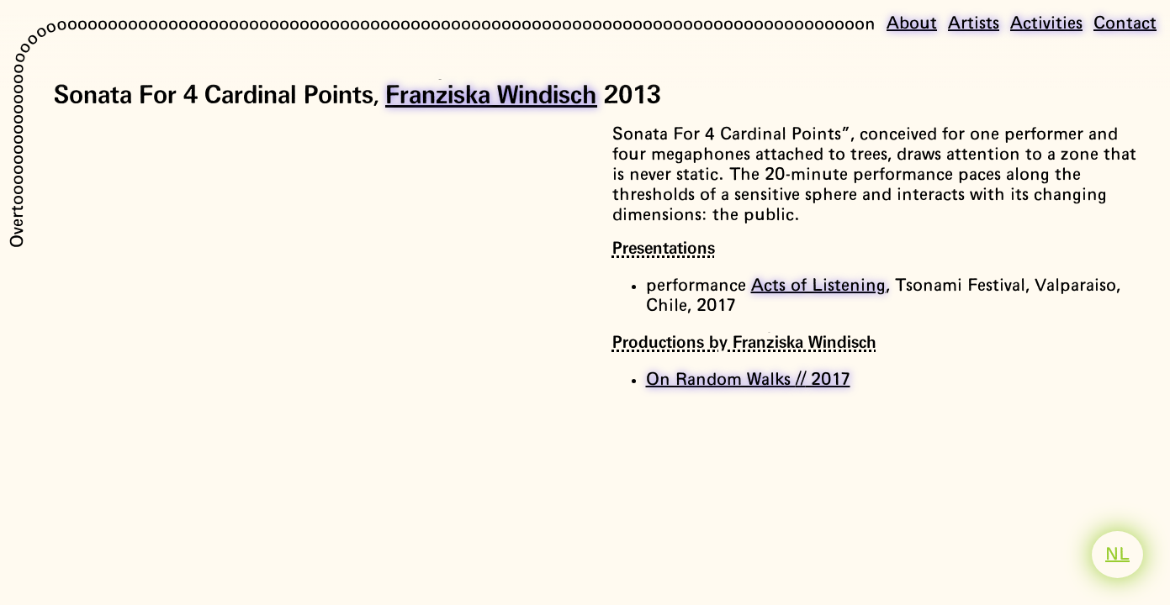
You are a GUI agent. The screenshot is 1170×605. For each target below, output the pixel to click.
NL (1117, 554)
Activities (1046, 23)
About (912, 23)
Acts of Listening (818, 285)
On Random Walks (748, 379)
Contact (1125, 23)
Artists (973, 23)
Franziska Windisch (491, 95)
